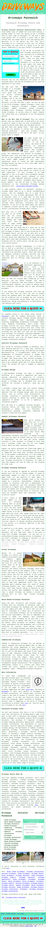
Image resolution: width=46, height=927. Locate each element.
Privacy (43, 913)
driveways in (39, 153)
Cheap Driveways (24, 873)
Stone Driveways (37, 875)
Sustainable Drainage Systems (27, 186)
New (18, 913)
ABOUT (28, 13)
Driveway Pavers (38, 873)
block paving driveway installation (25, 743)
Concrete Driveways (9, 873)
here (24, 705)
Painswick (5, 316)
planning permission (9, 133)
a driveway (40, 34)
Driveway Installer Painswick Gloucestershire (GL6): (22, 30)
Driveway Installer (27, 877)
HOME (19, 13)
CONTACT (34, 13)
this (26, 703)
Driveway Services (8, 887)
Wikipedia (5, 691)
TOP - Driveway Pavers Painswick (14, 897)
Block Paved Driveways (15, 871)
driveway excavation (20, 741)
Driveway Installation (35, 871)
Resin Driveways (14, 881)
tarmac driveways (8, 112)
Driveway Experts (9, 877)
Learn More (29, 926)
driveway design (23, 392)
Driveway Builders (22, 875)
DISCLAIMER (41, 13)
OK (35, 926)
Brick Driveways (8, 875)
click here (29, 689)
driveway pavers (29, 714)
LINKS (23, 13)
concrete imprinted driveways (21, 726)
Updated (22, 913)
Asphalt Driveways (22, 885)
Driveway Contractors (10, 889)
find (7, 778)
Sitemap (3, 913)
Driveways (31, 879)
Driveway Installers (11, 913)
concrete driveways (32, 110)
